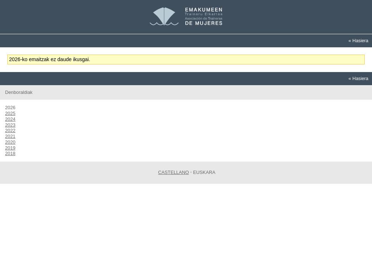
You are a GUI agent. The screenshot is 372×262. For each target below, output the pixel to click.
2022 (10, 130)
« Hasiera (358, 40)
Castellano (173, 172)
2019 (10, 148)
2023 (10, 125)
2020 (10, 142)
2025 (10, 113)
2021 (10, 136)
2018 (10, 153)
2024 (10, 119)
